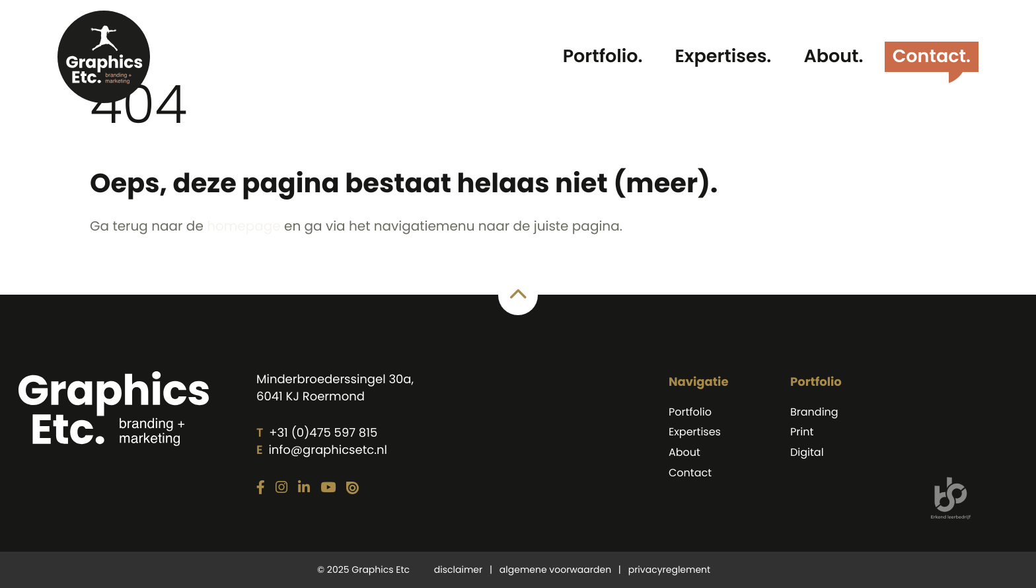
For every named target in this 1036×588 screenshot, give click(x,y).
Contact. (932, 56)
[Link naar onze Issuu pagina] (352, 488)
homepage (244, 226)
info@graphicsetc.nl (327, 450)
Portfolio (690, 412)
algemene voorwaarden (555, 569)
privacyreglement (669, 569)
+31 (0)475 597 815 (323, 433)
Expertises (695, 431)
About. (833, 56)
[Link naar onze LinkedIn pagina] (304, 488)
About (684, 452)
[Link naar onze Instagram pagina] (281, 488)
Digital (807, 452)
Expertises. (723, 56)
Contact (690, 472)
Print (801, 431)
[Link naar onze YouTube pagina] (328, 488)
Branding (814, 412)
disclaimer (458, 569)
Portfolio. (603, 56)
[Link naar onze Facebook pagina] (260, 488)
